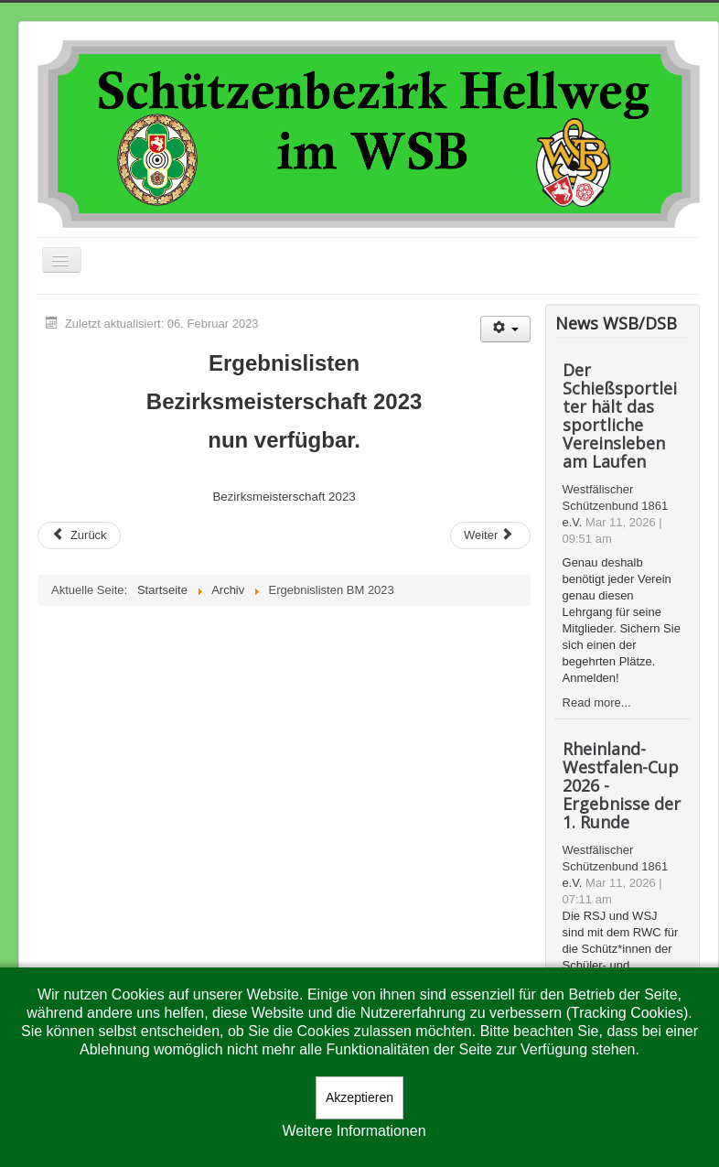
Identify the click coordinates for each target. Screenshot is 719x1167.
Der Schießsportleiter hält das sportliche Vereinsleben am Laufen (620, 415)
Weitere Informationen (353, 1131)
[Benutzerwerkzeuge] (505, 329)
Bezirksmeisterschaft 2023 (283, 496)
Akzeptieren (359, 1097)
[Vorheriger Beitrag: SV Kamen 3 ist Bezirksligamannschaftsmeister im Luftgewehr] (79, 535)
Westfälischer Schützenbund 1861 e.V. (616, 505)
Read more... (597, 702)
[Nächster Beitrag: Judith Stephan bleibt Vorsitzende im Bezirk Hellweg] (490, 535)
